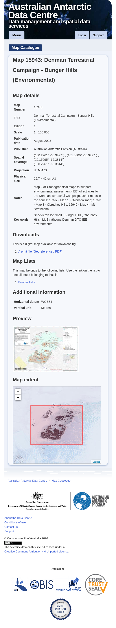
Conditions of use (15, 522)
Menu (16, 35)
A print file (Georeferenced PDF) (40, 251)
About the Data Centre (18, 518)
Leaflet (96, 461)
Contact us (11, 526)
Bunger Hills (26, 282)
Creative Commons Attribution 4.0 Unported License (36, 551)
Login (82, 35)
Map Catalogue (25, 47)
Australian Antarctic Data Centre (27, 480)
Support (98, 35)
